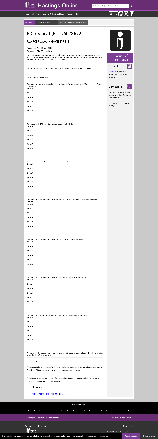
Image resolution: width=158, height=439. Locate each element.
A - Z (119, 106)
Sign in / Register (66, 14)
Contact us (113, 72)
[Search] (110, 6)
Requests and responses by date (73, 22)
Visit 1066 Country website (121, 418)
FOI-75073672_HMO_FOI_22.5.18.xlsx (48, 394)
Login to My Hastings (51, 14)
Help (33, 14)
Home (27, 14)
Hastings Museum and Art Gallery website (43, 418)
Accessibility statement (35, 426)
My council (29, 22)
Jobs (76, 14)
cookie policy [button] (105, 436)
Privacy (38, 14)
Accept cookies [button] (131, 436)
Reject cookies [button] (149, 436)
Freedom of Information (46, 22)
